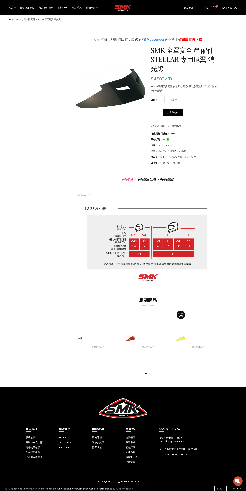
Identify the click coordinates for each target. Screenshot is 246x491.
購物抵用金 (132, 457)
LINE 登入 (188, 8)
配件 (193, 157)
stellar (162, 157)
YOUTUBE (64, 447)
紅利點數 (130, 452)
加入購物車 (173, 112)
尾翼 (186, 157)
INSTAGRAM (65, 442)
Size (153, 99)
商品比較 (176, 125)
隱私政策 (97, 447)
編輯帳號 (130, 437)
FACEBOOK (65, 437)
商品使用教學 (33, 447)
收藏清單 (130, 462)
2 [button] (150, 373)
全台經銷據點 (33, 452)
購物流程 (97, 437)
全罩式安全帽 (175, 157)
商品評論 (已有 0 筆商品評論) (156, 179)
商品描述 (127, 179)
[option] (98, 338)
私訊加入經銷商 (34, 457)
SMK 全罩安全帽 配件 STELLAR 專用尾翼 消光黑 (37, 19)
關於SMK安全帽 (34, 442)
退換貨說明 (98, 442)
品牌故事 (30, 437)
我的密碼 (130, 442)
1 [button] (146, 373)
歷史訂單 (130, 447)
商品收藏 (159, 125)
